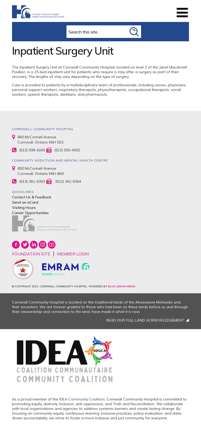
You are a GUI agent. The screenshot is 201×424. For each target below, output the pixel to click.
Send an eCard (25, 202)
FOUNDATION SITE (31, 253)
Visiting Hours (24, 207)
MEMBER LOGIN (73, 253)
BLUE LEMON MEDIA (121, 286)
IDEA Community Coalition (82, 399)
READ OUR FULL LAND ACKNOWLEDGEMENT (145, 320)
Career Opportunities (30, 212)
